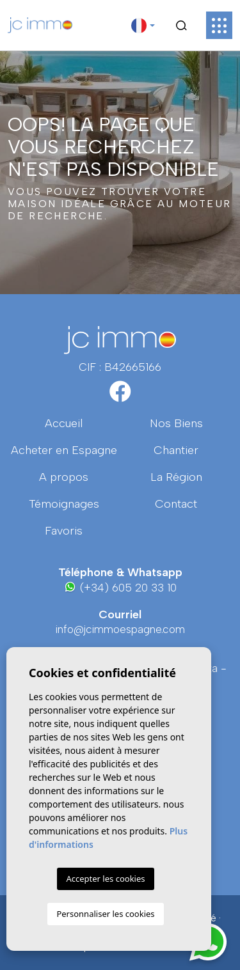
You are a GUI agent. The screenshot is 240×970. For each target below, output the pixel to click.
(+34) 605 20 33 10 (120, 587)
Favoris (64, 531)
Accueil (64, 423)
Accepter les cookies (105, 878)
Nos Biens (176, 423)
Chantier (176, 450)
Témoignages (64, 504)
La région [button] (176, 477)
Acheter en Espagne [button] (64, 450)
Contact (176, 504)
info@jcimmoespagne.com (120, 629)
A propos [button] (63, 477)
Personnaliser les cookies (105, 913)
